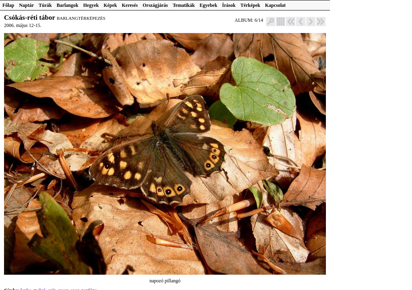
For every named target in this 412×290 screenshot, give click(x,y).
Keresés (130, 5)
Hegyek (91, 5)
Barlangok (67, 5)
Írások (228, 5)
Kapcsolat (275, 5)
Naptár (26, 5)
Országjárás (155, 5)
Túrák (45, 5)
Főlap (8, 5)
